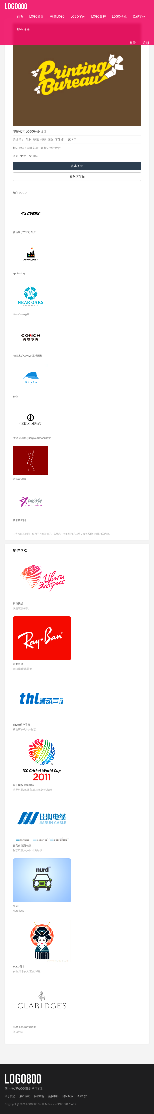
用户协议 (24, 1096)
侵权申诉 (53, 1096)
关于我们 (10, 1096)
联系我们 (82, 1096)
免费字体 (139, 16)
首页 (20, 16)
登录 (133, 43)
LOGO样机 (119, 16)
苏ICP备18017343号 (65, 1104)
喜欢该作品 (77, 176)
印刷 (28, 139)
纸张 (50, 139)
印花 (36, 139)
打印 (43, 139)
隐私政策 (68, 1096)
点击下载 (77, 166)
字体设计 (60, 139)
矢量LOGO (57, 16)
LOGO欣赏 (36, 16)
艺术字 (72, 139)
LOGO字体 (78, 16)
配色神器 (23, 30)
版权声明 (39, 1096)
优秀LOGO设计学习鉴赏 (28, 1088)
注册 (146, 43)
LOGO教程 (98, 16)
